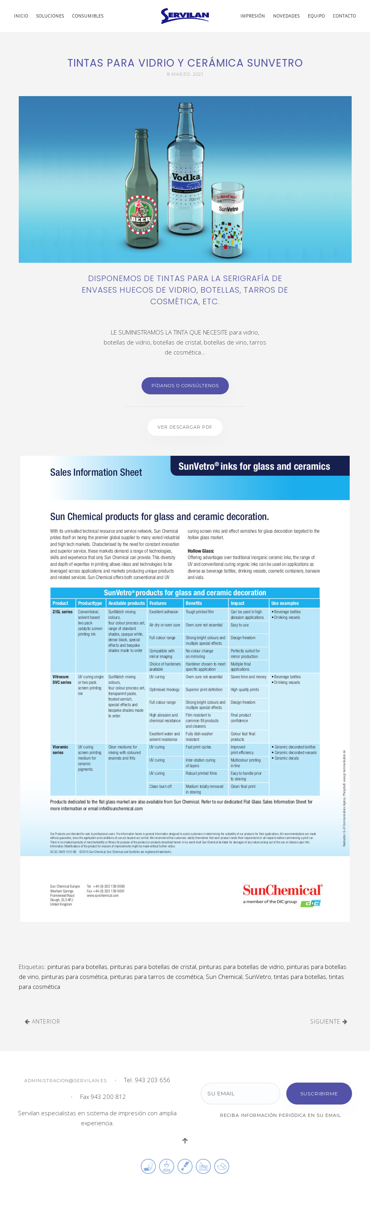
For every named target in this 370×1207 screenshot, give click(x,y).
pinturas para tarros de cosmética (156, 977)
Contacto (344, 16)
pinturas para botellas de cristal (153, 967)
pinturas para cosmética (74, 977)
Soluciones (50, 16)
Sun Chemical (224, 977)
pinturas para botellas (77, 967)
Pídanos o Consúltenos (185, 385)
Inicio (21, 16)
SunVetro (258, 977)
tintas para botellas (300, 977)
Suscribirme (319, 1094)
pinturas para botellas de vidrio (241, 967)
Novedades (286, 16)
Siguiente (329, 1021)
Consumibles (88, 16)
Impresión (252, 16)
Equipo (316, 16)
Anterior (42, 1021)
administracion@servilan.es (65, 1080)
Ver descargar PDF (185, 427)
